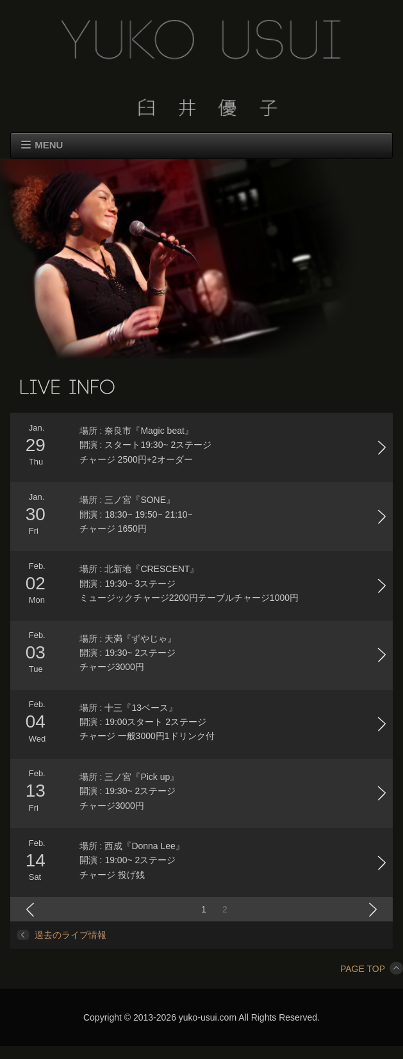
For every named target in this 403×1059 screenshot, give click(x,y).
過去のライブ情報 (70, 935)
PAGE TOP (371, 969)
